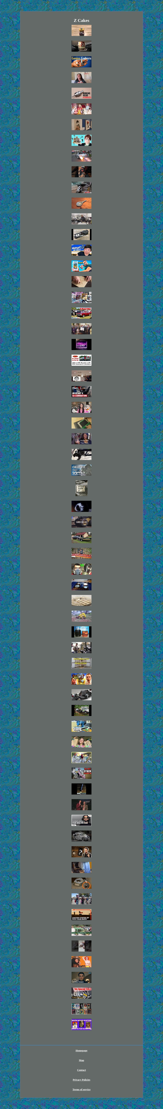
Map (81, 1060)
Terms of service (82, 1089)
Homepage (81, 1050)
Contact (81, 1069)
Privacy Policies (81, 1079)
